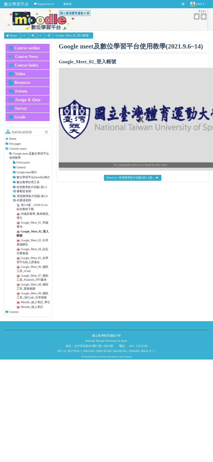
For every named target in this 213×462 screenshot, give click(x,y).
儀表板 (67, 4)
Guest (197, 4)
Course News (23, 56)
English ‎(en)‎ (44, 4)
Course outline (24, 48)
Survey (18, 108)
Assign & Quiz (24, 99)
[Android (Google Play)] (204, 16)
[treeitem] (28, 139)
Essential (88, 357)
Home (12, 138)
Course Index (23, 65)
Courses (13, 311)
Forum (18, 91)
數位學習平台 (16, 4)
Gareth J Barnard (125, 357)
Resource (20, 82)
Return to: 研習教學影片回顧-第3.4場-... (132, 177)
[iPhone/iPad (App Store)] (197, 16)
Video (17, 74)
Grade (17, 117)
